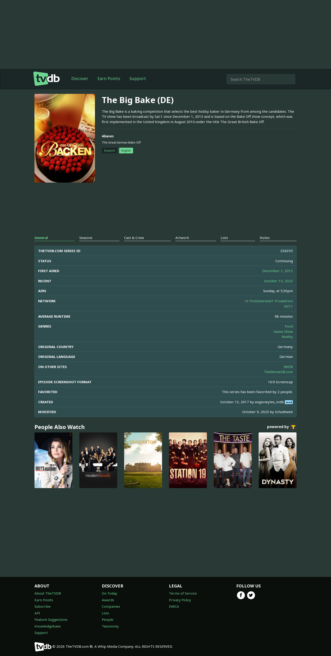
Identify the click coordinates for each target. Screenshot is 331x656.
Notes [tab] (265, 237)
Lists (105, 613)
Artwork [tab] (182, 237)
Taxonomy (110, 626)
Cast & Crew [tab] (134, 237)
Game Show (283, 331)
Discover (79, 78)
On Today (109, 593)
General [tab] (41, 237)
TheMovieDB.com (278, 371)
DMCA (174, 606)
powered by (282, 427)
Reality (287, 336)
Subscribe (42, 606)
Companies (111, 606)
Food (289, 326)
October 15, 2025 (278, 281)
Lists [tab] (224, 237)
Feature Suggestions (51, 619)
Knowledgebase (47, 626)
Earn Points (108, 78)
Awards (108, 600)
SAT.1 (288, 306)
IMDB (288, 366)
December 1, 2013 (277, 270)
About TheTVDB (47, 593)
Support (137, 78)
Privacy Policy (180, 600)
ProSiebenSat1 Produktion (271, 301)
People (107, 619)
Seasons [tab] (85, 237)
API (37, 613)
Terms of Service (183, 593)
